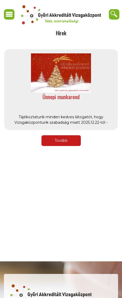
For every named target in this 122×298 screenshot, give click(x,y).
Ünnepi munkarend (61, 97)
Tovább (61, 140)
